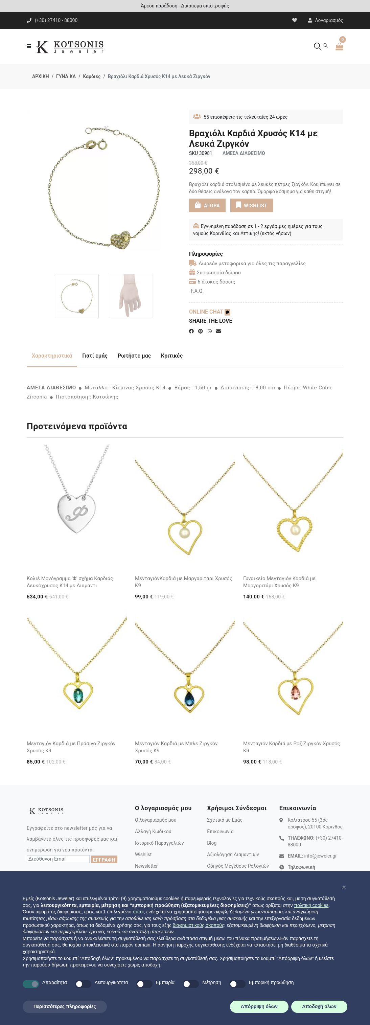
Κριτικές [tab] (172, 355)
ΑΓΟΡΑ (207, 205)
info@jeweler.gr (320, 856)
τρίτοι (138, 911)
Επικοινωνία (220, 831)
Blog (211, 843)
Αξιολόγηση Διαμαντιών (233, 854)
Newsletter (146, 866)
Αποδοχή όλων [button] (319, 1006)
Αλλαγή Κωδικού (153, 831)
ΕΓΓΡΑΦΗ (104, 860)
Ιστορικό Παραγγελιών (159, 843)
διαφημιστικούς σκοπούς (198, 925)
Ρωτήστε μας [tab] (134, 355)
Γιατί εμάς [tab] (95, 355)
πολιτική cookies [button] (311, 905)
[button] (344, 887)
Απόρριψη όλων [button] (259, 1006)
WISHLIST (252, 205)
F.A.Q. (197, 291)
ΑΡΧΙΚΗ (40, 76)
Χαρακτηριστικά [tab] (52, 355)
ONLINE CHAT (209, 312)
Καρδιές (91, 76)
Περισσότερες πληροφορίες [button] (64, 1006)
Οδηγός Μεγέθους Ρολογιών (238, 866)
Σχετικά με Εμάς (224, 820)
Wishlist (143, 854)
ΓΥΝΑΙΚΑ (66, 76)
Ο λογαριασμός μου (155, 820)
